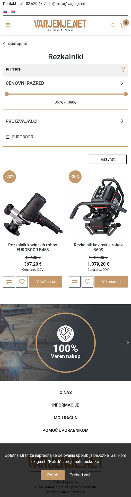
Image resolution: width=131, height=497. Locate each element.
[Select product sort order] (108, 159)
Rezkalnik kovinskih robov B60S (98, 247)
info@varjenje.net (71, 4)
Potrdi (52, 475)
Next (127, 342)
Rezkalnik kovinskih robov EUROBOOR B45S (32, 247)
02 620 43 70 (37, 4)
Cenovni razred (25, 83)
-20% (9, 176)
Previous (3, 342)
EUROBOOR (22, 136)
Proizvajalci (22, 121)
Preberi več (79, 475)
